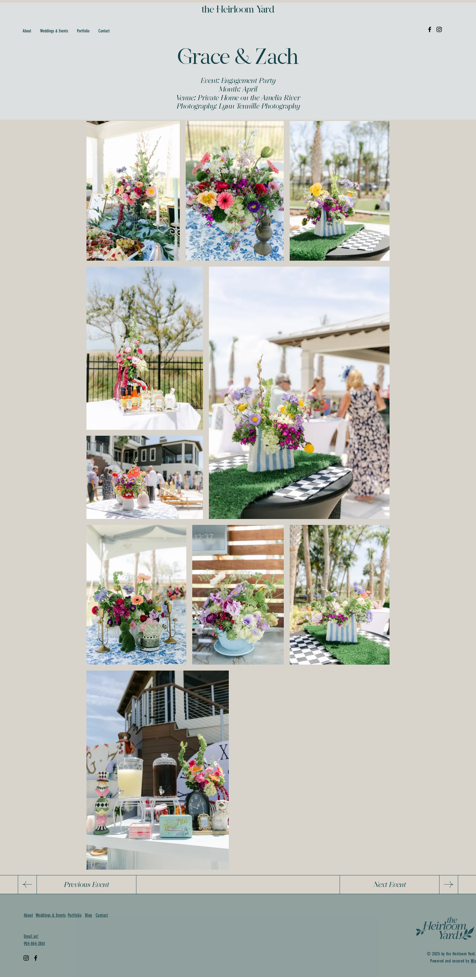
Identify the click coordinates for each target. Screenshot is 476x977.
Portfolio (74, 915)
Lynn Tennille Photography (259, 106)
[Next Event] (389, 884)
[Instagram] (439, 29)
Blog (88, 915)
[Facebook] (429, 29)
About (28, 915)
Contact (102, 915)
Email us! (31, 936)
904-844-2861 (34, 943)
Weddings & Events (51, 915)
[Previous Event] (86, 884)
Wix (473, 961)
